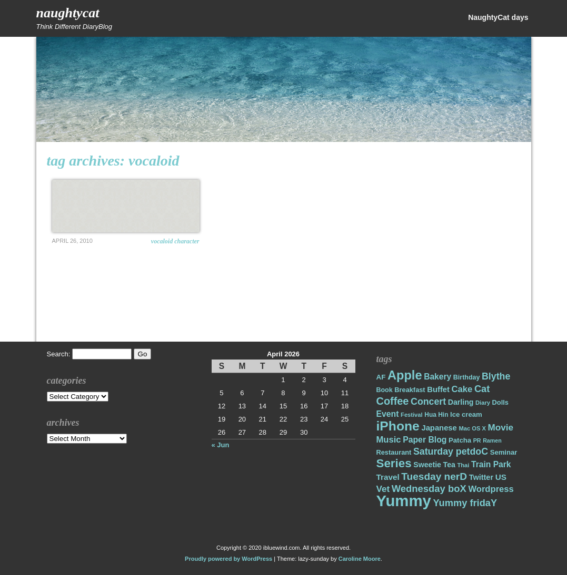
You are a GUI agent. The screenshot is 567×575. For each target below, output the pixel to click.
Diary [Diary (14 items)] (482, 402)
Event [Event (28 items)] (387, 413)
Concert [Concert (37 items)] (428, 401)
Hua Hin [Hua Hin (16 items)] (436, 414)
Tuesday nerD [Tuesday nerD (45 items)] (434, 476)
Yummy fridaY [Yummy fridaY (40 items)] (465, 502)
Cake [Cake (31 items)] (462, 389)
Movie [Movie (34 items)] (500, 428)
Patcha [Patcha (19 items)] (460, 440)
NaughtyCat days (498, 17)
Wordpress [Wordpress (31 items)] (490, 489)
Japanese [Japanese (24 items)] (438, 428)
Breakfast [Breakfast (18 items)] (409, 390)
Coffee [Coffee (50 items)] (392, 401)
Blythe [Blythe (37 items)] (496, 376)
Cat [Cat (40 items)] (482, 388)
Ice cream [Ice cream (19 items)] (466, 414)
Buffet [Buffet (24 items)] (438, 389)
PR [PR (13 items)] (477, 440)
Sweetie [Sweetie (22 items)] (427, 464)
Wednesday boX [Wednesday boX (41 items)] (429, 488)
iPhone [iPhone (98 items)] (398, 426)
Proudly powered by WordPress (228, 559)
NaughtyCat (68, 12)
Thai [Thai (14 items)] (463, 465)
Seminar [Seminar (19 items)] (504, 452)
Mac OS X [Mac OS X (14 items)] (472, 428)
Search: (59, 354)
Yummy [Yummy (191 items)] (403, 500)
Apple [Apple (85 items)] (404, 375)
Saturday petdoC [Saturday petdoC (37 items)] (450, 451)
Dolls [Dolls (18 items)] (500, 402)
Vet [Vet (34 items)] (383, 489)
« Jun (221, 445)
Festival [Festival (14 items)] (412, 415)
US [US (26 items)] (500, 477)
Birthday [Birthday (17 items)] (466, 377)
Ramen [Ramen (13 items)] (492, 440)
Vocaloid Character (175, 241)
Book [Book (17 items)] (384, 390)
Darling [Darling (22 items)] (461, 402)
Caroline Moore (360, 559)
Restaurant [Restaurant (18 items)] (394, 452)
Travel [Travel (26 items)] (388, 477)
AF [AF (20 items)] (381, 377)
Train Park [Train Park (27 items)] (491, 464)
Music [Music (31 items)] (388, 440)
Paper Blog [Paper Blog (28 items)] (424, 439)
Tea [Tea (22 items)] (449, 464)
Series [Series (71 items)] (394, 463)
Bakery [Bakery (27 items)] (437, 376)
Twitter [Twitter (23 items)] (481, 477)
